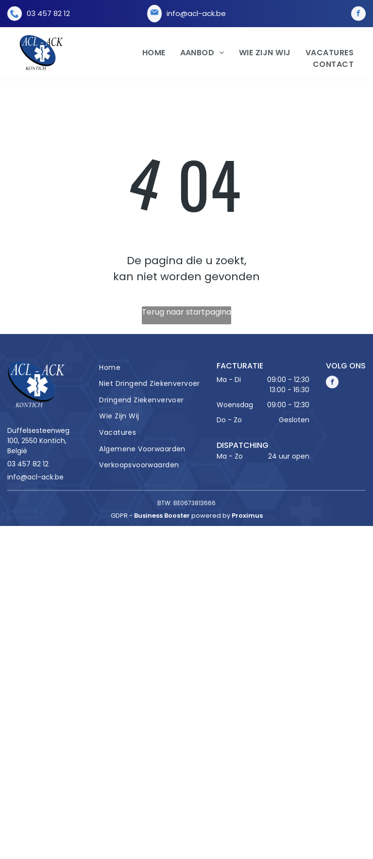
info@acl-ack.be (196, 13)
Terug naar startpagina (186, 312)
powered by (210, 515)
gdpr (119, 515)
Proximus (247, 515)
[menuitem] (147, 53)
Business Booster (162, 515)
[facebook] (358, 13)
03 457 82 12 (48, 13)
